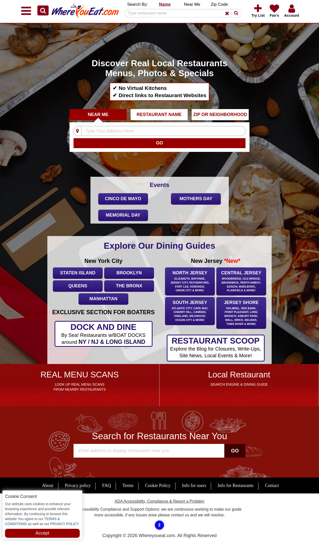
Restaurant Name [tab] (159, 114)
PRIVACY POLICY (64, 524)
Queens (77, 285)
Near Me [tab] (98, 114)
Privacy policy (78, 485)
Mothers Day (196, 198)
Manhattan (103, 298)
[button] (43, 10)
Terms (128, 485)
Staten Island (77, 272)
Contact (272, 485)
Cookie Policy (158, 485)
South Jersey (189, 311)
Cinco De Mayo (123, 198)
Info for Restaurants (235, 485)
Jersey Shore (241, 313)
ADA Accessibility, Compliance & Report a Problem (159, 501)
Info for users (194, 485)
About (47, 485)
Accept (42, 533)
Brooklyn (129, 272)
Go (235, 450)
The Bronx (129, 285)
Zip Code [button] (219, 4)
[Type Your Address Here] (156, 131)
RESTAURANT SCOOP (216, 347)
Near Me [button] (192, 4)
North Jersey (189, 281)
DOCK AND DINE (104, 334)
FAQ (106, 485)
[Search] (181, 13)
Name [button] (164, 4)
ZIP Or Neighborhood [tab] (220, 114)
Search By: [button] (137, 4)
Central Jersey (241, 281)
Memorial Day (123, 215)
